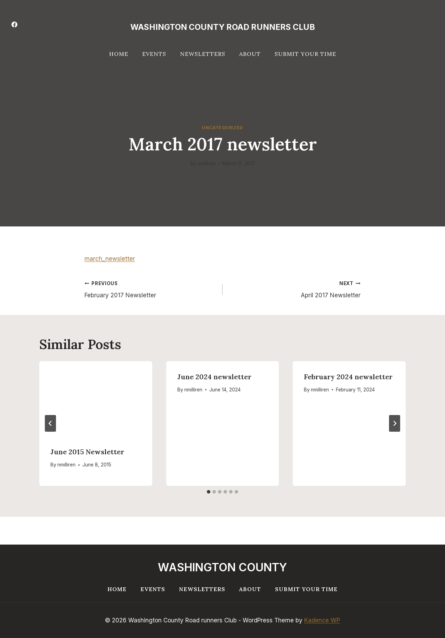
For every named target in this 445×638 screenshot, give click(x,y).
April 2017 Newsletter (294, 289)
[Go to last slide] (50, 423)
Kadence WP (322, 620)
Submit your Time (305, 53)
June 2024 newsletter (214, 376)
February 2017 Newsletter (150, 289)
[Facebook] (14, 24)
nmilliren (206, 163)
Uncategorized (222, 127)
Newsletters (202, 53)
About (250, 53)
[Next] (394, 423)
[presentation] (95, 398)
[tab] (208, 492)
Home (118, 53)
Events (154, 53)
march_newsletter (109, 258)
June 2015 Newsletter (87, 451)
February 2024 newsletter (348, 376)
